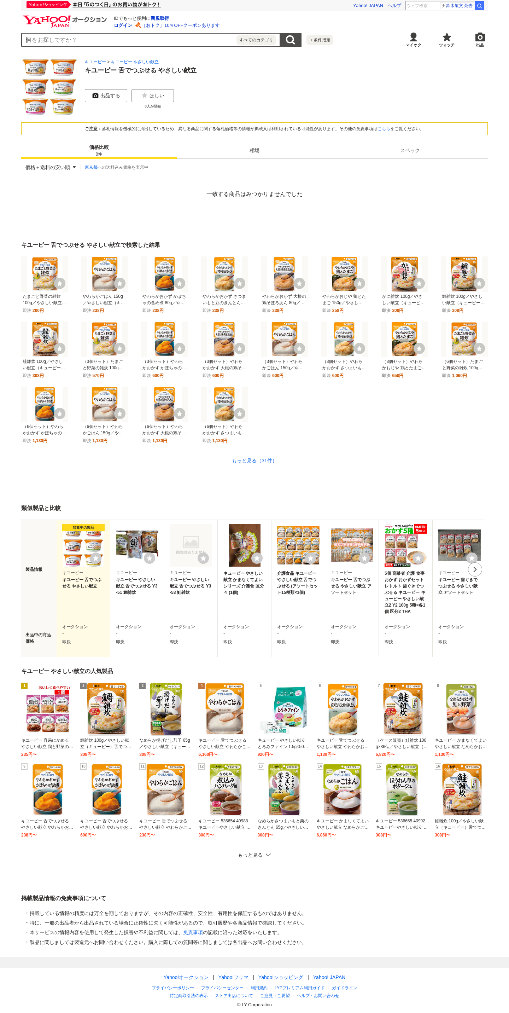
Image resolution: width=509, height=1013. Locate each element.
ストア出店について (234, 995)
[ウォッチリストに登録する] (95, 558)
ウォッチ (447, 45)
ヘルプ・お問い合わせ (318, 995)
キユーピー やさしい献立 (135, 61)
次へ (475, 569)
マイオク (413, 45)
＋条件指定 (319, 39)
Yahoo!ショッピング (280, 977)
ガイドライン (344, 987)
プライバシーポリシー (173, 987)
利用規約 (259, 987)
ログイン (123, 25)
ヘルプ (394, 5)
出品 (480, 45)
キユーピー (95, 61)
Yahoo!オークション (186, 977)
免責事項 (193, 932)
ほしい (152, 95)
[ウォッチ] (59, 283)
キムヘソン (459, 5)
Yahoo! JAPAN (368, 5)
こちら (384, 128)
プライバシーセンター (222, 987)
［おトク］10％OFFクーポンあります (180, 25)
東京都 (91, 167)
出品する (106, 95)
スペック (410, 150)
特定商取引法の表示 (189, 995)
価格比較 (99, 150)
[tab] (99, 150)
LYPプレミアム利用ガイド (300, 987)
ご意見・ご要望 (275, 995)
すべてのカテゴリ (256, 39)
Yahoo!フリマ (233, 977)
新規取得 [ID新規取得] (160, 18)
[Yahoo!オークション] (65, 17)
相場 (254, 150)
